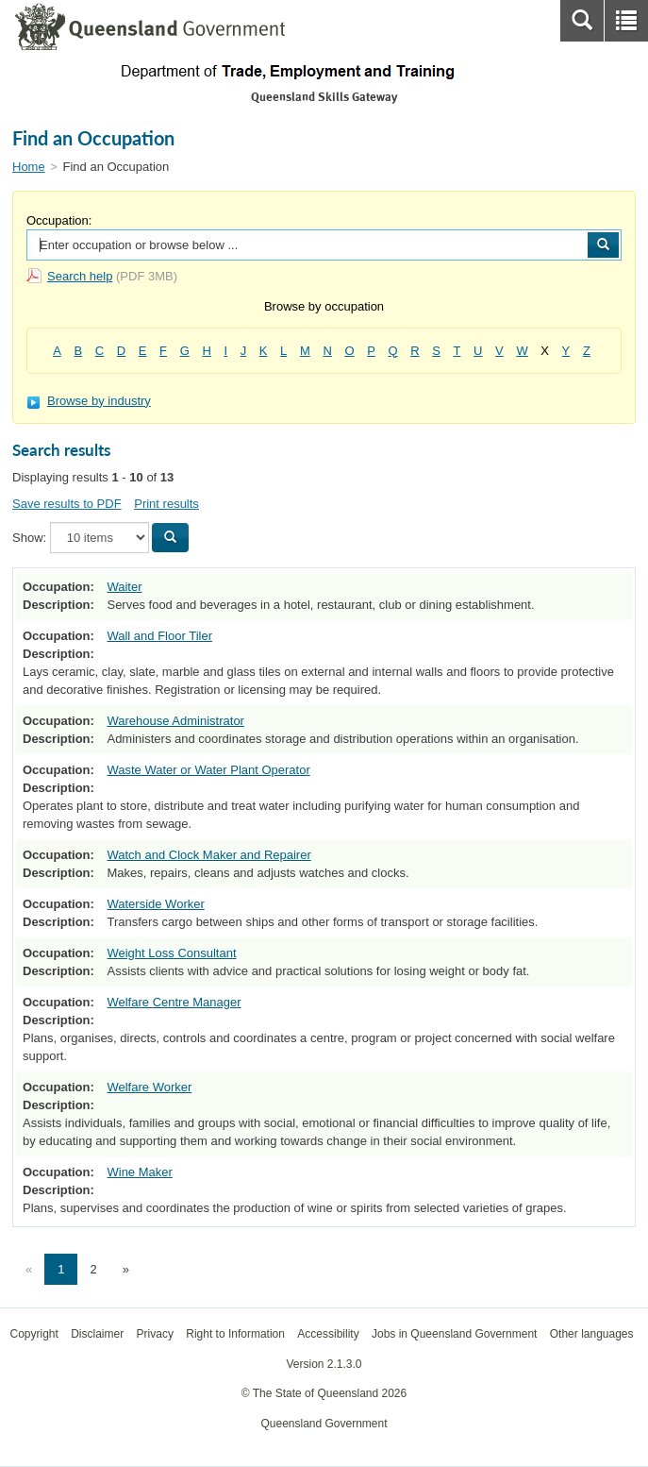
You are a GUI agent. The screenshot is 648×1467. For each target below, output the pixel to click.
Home (28, 167)
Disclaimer (97, 1334)
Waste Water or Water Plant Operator (208, 770)
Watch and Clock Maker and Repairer (208, 855)
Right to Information (235, 1334)
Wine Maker (139, 1172)
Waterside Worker (155, 904)
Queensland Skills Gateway (324, 97)
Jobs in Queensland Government (454, 1334)
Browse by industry (88, 401)
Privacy (155, 1334)
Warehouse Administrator (175, 721)
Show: (29, 538)
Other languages (592, 1334)
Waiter (124, 587)
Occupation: (58, 220)
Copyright (33, 1334)
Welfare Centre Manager (174, 1002)
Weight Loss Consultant (171, 953)
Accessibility (327, 1334)
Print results (166, 504)
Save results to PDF (67, 504)
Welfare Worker (149, 1087)
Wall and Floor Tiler (159, 636)
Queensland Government (323, 1423)
